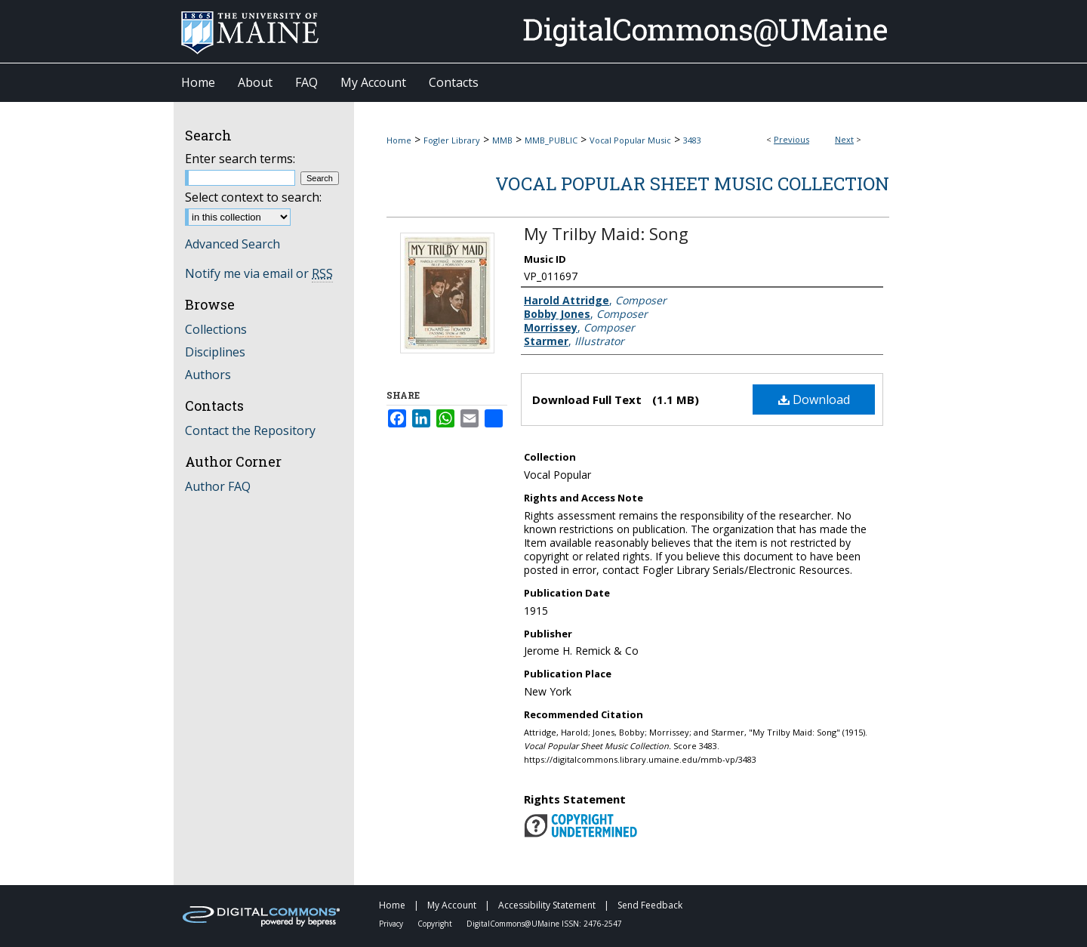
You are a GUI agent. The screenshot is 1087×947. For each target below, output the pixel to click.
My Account (453, 905)
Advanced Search (232, 244)
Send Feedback (649, 905)
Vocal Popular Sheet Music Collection (692, 183)
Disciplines (215, 352)
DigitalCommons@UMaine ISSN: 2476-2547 (544, 923)
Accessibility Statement (548, 905)
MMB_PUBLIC (551, 140)
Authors (208, 374)
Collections (216, 329)
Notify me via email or (259, 273)
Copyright (435, 923)
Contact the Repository (250, 430)
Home (398, 140)
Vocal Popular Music (630, 140)
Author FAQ (218, 486)
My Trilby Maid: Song (606, 233)
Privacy (392, 923)
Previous (791, 139)
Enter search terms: (240, 158)
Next (844, 139)
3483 (692, 140)
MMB (502, 140)
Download (814, 399)
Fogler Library (451, 140)
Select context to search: (253, 197)
